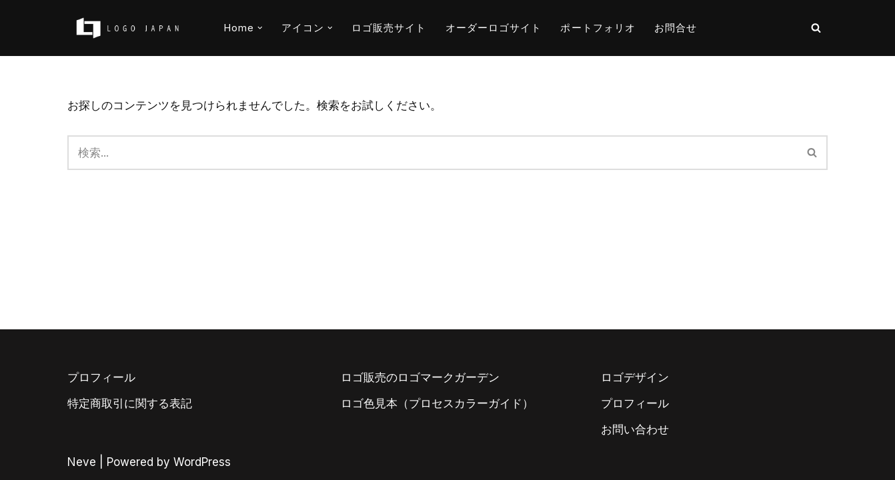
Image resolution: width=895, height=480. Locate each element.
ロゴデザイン (635, 377)
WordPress (202, 462)
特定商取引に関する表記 (129, 403)
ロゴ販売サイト (389, 27)
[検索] (816, 28)
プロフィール (101, 377)
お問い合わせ (635, 429)
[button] (260, 28)
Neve (81, 462)
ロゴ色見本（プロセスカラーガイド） (437, 403)
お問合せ (675, 27)
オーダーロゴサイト (493, 27)
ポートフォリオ (598, 27)
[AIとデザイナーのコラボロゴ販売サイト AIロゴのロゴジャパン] (127, 28)
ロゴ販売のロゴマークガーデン (420, 377)
